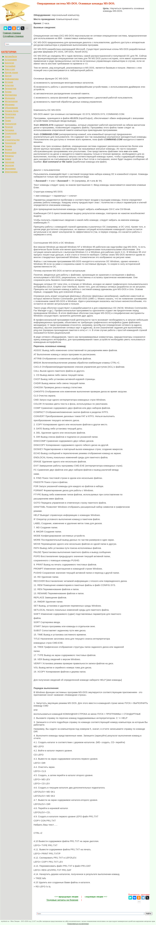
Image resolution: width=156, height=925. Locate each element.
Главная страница (12, 33)
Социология (11, 133)
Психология (10, 124)
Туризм (8, 146)
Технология (10, 143)
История (9, 82)
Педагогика (10, 114)
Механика (9, 104)
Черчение (9, 162)
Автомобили (11, 56)
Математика (11, 95)
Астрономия (11, 59)
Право (8, 120)
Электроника (11, 172)
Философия (10, 152)
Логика (8, 91)
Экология (9, 165)
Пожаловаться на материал (78, 924)
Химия (8, 159)
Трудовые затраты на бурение (62, 900)
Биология (9, 63)
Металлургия (11, 101)
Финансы (9, 156)
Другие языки (11, 72)
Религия (9, 127)
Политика (9, 117)
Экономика (10, 168)
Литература (10, 88)
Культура (9, 85)
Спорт (8, 136)
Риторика (9, 130)
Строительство (12, 140)
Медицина (10, 98)
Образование (11, 108)
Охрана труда (11, 111)
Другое (8, 75)
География (10, 66)
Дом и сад (10, 69)
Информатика (11, 79)
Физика (8, 149)
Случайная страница (13, 36)
